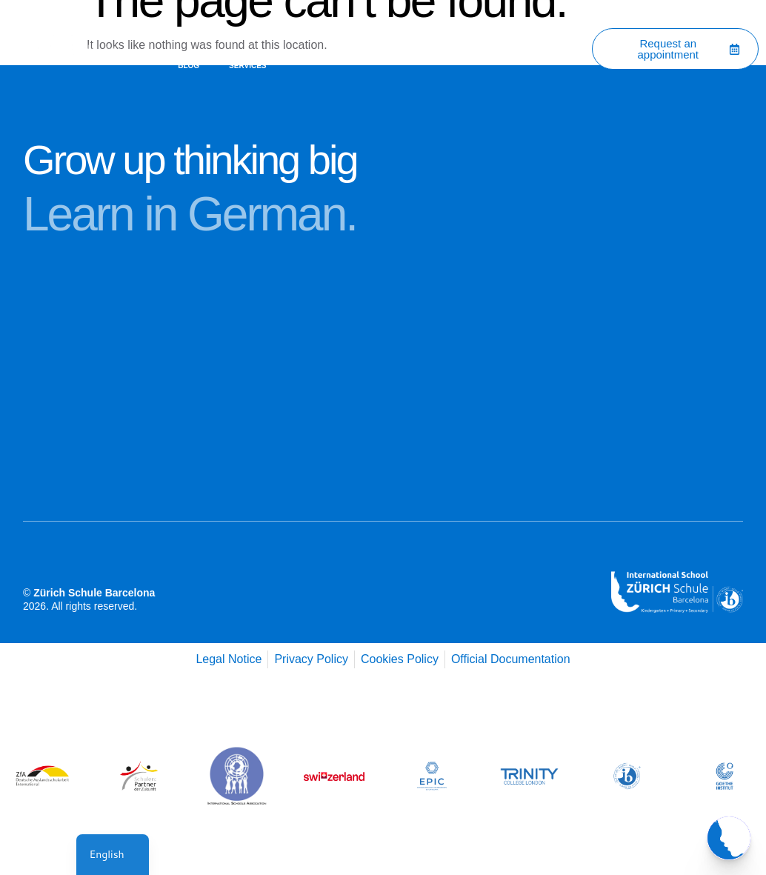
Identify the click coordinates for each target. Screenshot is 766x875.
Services (247, 65)
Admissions (502, 31)
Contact (315, 31)
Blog (188, 65)
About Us (249, 31)
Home (189, 31)
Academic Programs (407, 31)
